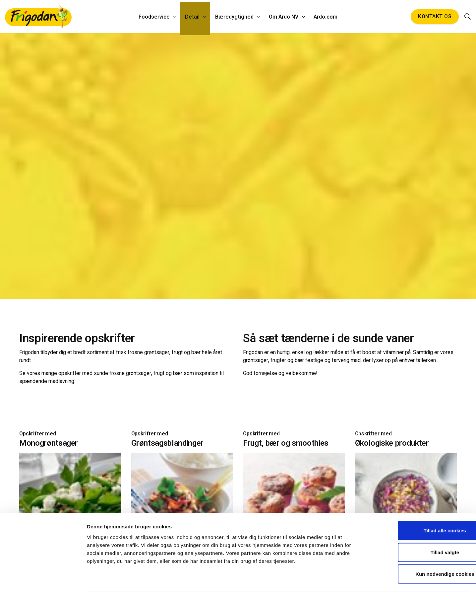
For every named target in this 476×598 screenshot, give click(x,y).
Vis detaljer (343, 585)
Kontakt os (434, 16)
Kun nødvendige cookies (420, 554)
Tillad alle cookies (420, 511)
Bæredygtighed (234, 17)
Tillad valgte (420, 533)
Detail (193, 17)
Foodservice (155, 17)
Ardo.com (325, 17)
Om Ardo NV (283, 17)
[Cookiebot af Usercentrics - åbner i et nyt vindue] (43, 585)
